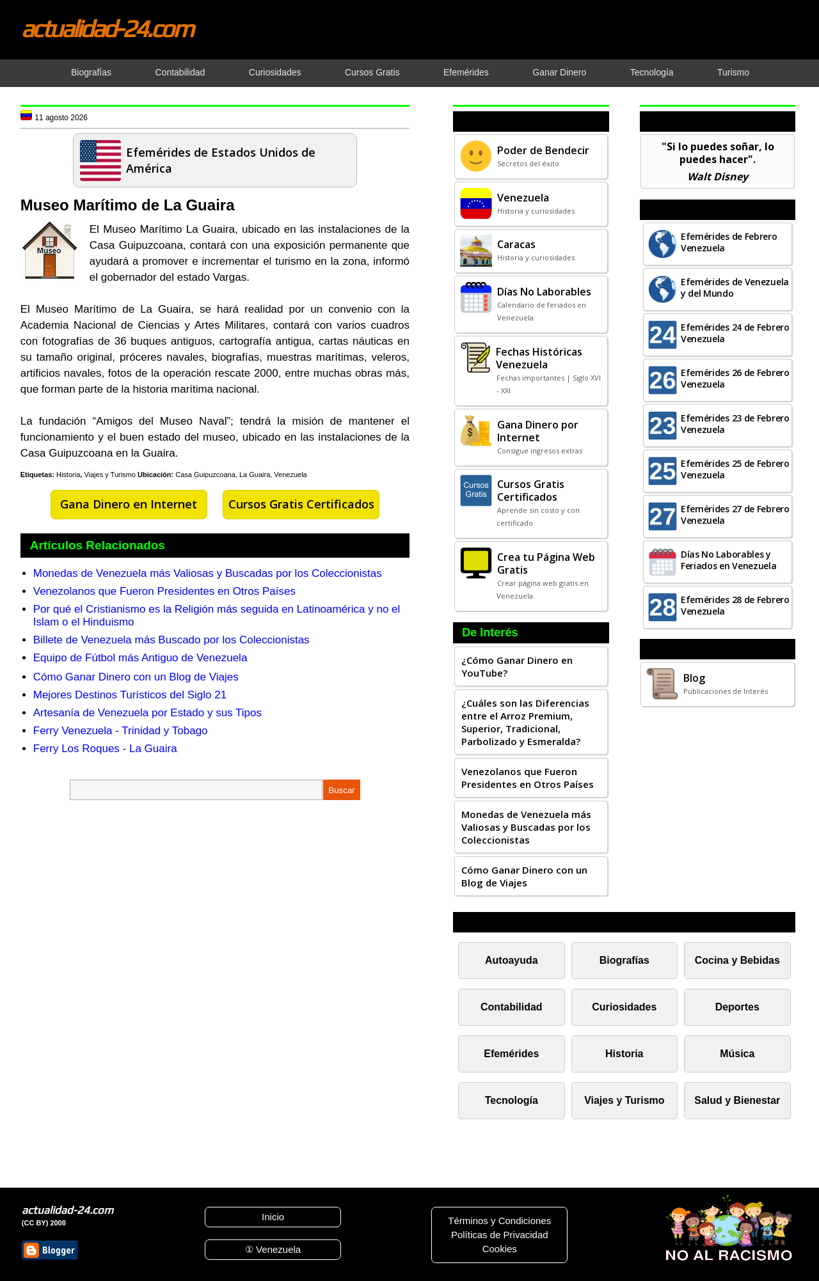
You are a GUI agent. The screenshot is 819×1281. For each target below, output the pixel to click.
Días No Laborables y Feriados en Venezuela (729, 560)
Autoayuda (511, 960)
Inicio (273, 1216)
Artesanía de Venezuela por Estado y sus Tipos (147, 713)
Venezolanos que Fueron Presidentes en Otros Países (164, 591)
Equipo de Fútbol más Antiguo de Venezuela (140, 658)
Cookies (499, 1248)
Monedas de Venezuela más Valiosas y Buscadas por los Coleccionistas (207, 573)
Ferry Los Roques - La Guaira (105, 749)
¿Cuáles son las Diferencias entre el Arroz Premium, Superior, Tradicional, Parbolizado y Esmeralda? (525, 722)
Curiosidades (624, 1007)
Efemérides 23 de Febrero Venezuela (735, 424)
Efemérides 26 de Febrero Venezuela (735, 378)
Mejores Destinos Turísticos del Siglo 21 (130, 695)
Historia (68, 474)
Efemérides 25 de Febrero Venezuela (735, 469)
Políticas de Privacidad (499, 1234)
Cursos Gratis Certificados (301, 504)
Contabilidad (512, 1007)
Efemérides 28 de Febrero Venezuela (735, 605)
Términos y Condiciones (499, 1220)
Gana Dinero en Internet (128, 504)
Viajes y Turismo (110, 474)
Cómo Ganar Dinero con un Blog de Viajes (136, 677)
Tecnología (511, 1100)
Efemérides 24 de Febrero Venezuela (735, 333)
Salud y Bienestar (737, 1100)
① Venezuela (273, 1249)
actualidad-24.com (107, 28)
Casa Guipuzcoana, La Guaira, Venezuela (240, 474)
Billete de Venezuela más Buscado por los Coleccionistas (171, 640)
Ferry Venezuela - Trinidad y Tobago (120, 731)
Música (737, 1053)
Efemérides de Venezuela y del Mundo (735, 287)
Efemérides (511, 1053)
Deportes (737, 1007)
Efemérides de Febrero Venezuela (729, 242)
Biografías (624, 960)
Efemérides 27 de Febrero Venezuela (735, 514)
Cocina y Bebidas (737, 960)
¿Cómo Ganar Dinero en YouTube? (517, 666)
